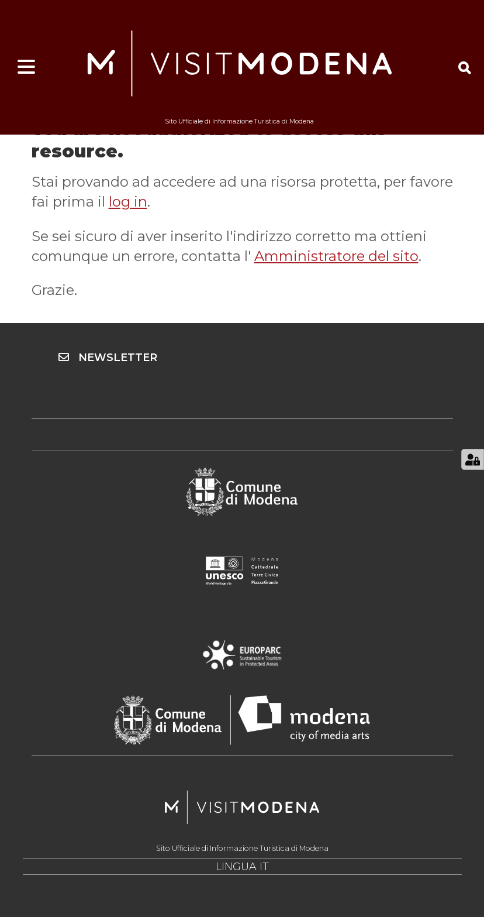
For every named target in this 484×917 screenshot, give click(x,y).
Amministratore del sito (336, 256)
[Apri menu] (26, 67)
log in (128, 201)
